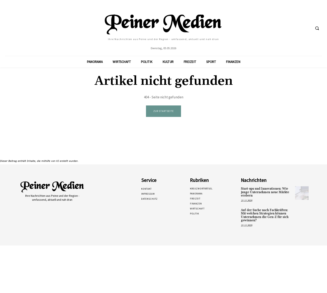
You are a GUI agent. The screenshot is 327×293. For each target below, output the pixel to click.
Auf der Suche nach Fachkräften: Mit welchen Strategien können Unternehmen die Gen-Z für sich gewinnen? (264, 215)
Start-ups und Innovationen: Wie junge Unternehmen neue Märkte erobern (265, 192)
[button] (317, 28)
